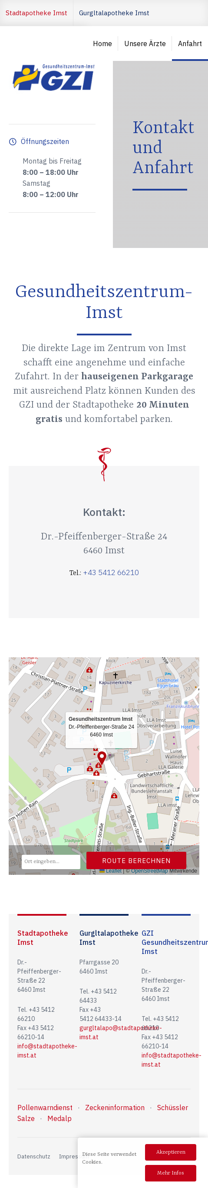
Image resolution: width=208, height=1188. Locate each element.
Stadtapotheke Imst (36, 13)
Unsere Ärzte (145, 43)
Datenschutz (33, 1156)
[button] (102, 758)
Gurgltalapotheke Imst (114, 13)
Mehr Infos (170, 1173)
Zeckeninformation (115, 1107)
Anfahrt (190, 43)
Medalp (59, 1118)
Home (102, 43)
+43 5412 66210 (111, 572)
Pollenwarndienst (45, 1107)
